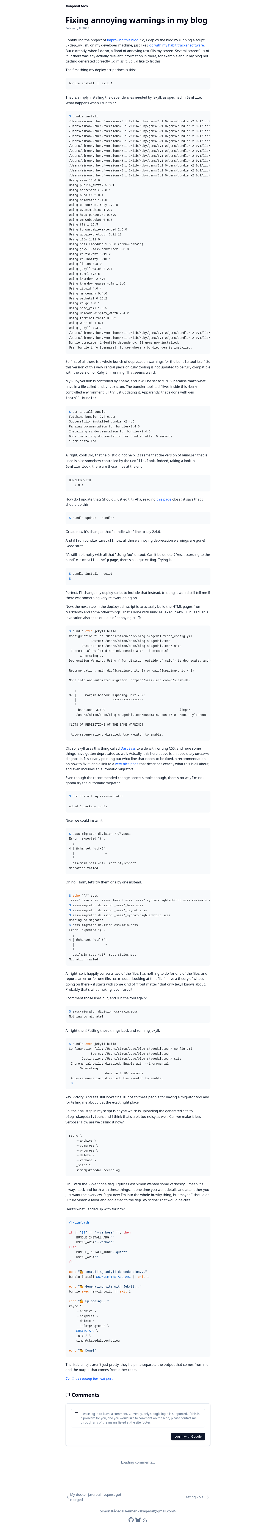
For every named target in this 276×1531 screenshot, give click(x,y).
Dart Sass (128, 748)
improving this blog (122, 40)
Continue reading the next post (89, 1378)
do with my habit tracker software (176, 45)
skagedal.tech (77, 6)
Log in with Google (188, 1436)
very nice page (127, 764)
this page (163, 499)
